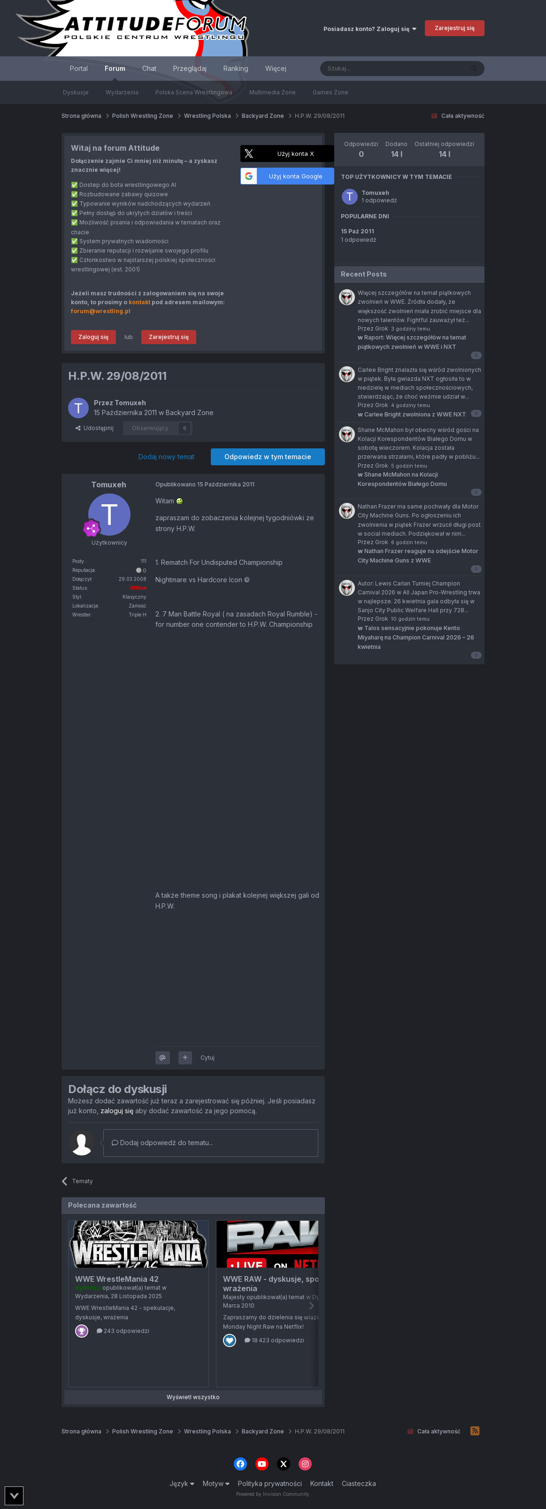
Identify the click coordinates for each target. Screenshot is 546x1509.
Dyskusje (76, 92)
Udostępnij (95, 427)
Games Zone (330, 92)
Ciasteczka (359, 1483)
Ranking (235, 68)
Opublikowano (204, 484)
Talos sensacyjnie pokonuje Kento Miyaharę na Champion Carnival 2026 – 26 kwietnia (416, 637)
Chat (149, 68)
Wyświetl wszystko (193, 1397)
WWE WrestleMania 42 (117, 1279)
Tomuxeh (375, 192)
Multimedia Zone (272, 92)
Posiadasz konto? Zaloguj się (369, 28)
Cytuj (207, 1057)
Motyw (216, 1483)
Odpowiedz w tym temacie (267, 457)
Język (181, 1483)
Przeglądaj (190, 68)
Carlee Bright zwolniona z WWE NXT (412, 414)
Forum (115, 72)
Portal (79, 68)
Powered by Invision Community (272, 1494)
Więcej (275, 68)
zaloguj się (116, 1111)
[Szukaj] (368, 68)
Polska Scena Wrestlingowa (193, 92)
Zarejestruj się (455, 27)
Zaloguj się (93, 336)
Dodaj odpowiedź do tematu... (162, 1143)
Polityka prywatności (270, 1483)
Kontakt (321, 1483)
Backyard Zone (190, 412)
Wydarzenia (122, 92)
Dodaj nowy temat (166, 457)
